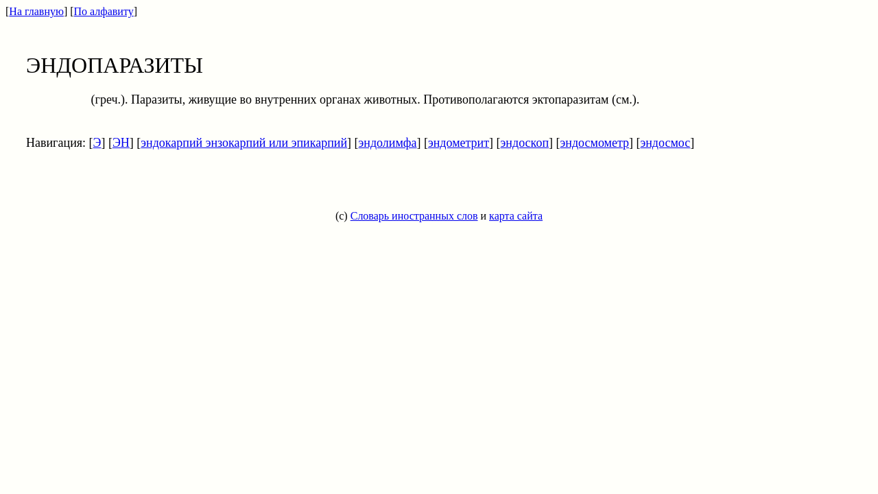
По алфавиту (104, 11)
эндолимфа (388, 143)
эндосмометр (594, 143)
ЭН (121, 143)
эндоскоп (525, 143)
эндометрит (458, 143)
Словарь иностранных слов (414, 216)
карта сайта (516, 216)
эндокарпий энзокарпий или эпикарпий (244, 143)
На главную (36, 11)
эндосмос (666, 143)
